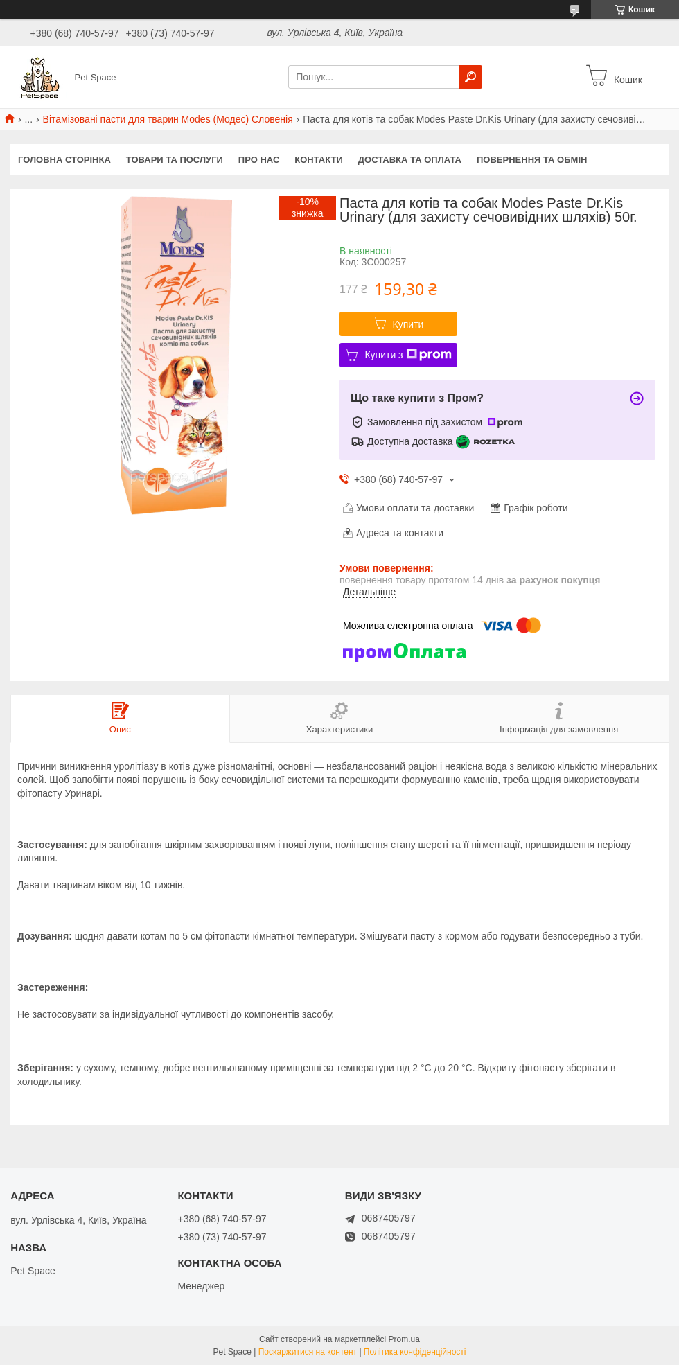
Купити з (407, 355)
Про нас (258, 160)
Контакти (318, 160)
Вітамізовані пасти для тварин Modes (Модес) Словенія (168, 119)
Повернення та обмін (532, 160)
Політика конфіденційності (415, 1352)
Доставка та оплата (409, 160)
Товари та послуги (174, 160)
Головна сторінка (64, 160)
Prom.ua (404, 1339)
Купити (408, 324)
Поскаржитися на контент (307, 1352)
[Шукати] (470, 77)
